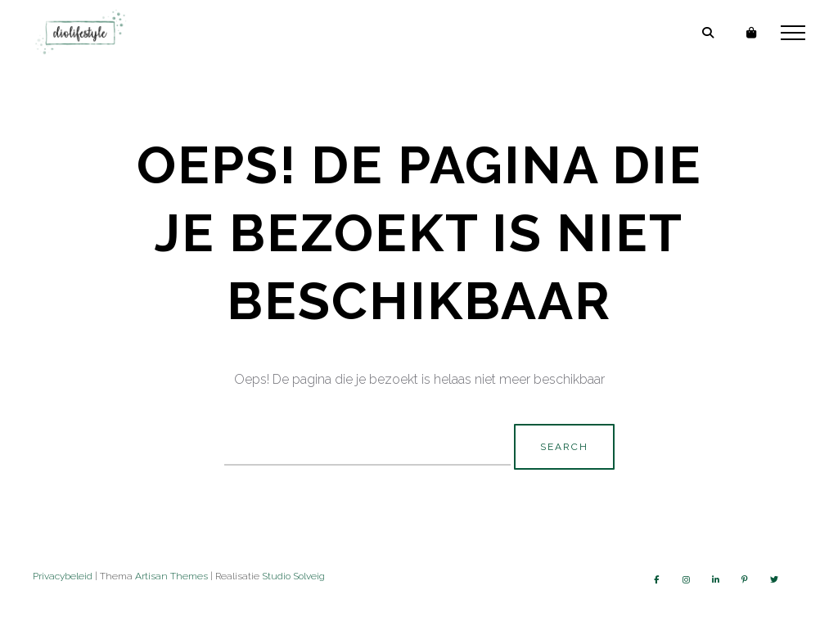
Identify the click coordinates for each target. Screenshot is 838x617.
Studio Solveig (293, 576)
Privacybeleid (62, 576)
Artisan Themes (171, 576)
